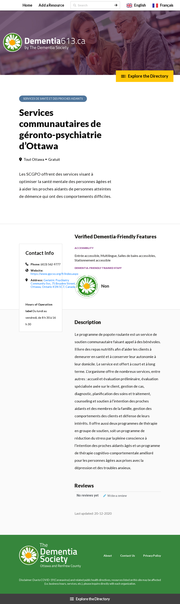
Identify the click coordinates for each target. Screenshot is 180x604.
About (108, 555)
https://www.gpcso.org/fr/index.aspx (54, 273)
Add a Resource (51, 5)
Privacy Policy (152, 555)
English (140, 5)
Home (27, 5)
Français (166, 5)
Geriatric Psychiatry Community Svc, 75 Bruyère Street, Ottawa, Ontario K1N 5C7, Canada (53, 283)
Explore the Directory (148, 75)
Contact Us (127, 555)
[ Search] (91, 5)
